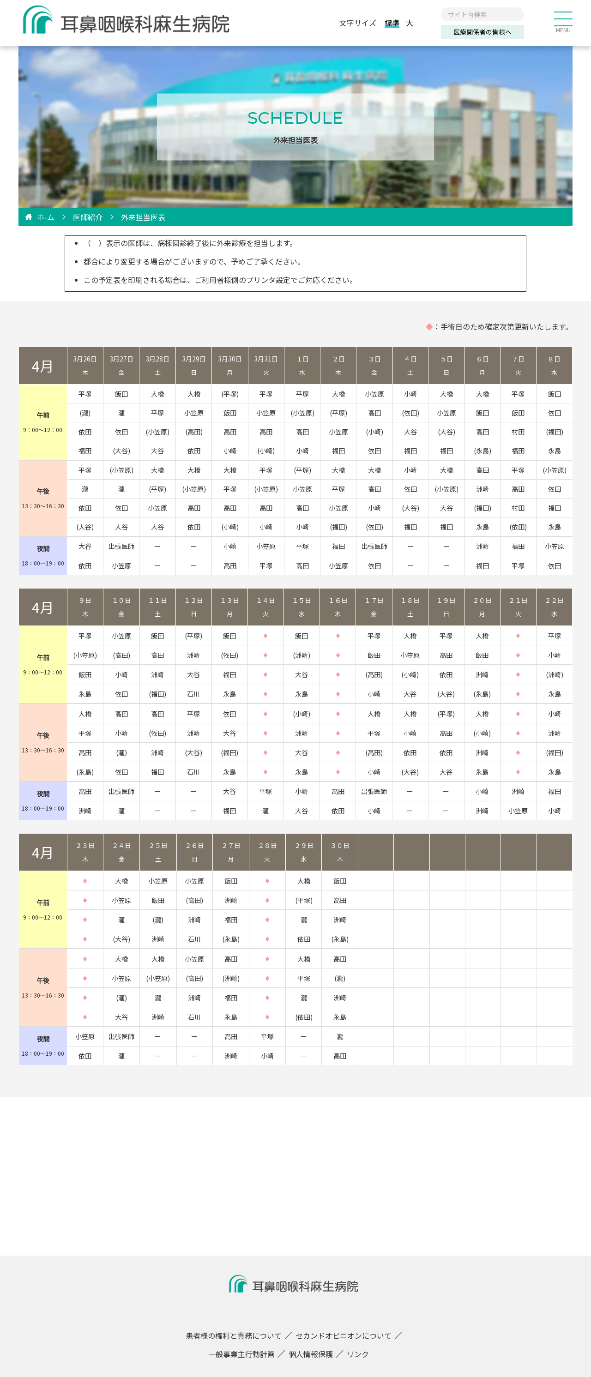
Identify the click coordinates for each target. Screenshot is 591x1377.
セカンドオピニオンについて (344, 1335)
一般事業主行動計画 (241, 1353)
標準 (392, 23)
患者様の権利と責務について (234, 1335)
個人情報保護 (311, 1353)
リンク (358, 1353)
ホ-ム (45, 216)
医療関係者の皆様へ (482, 32)
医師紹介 (88, 216)
